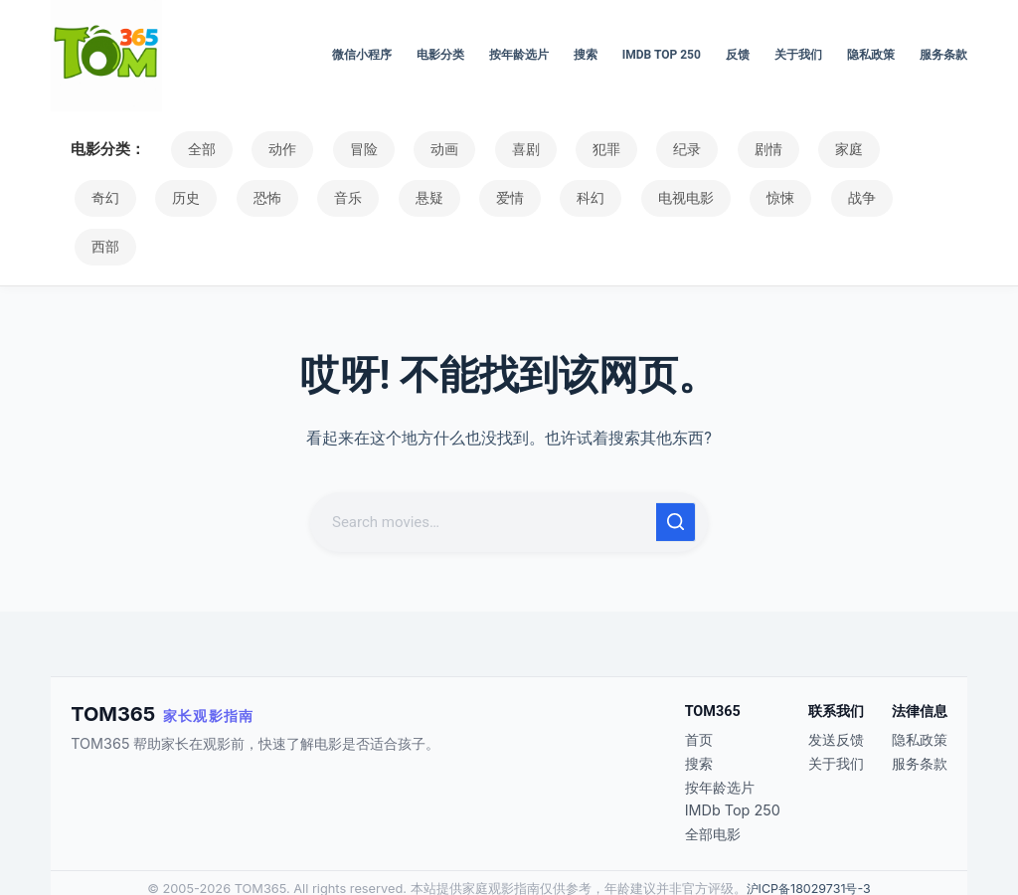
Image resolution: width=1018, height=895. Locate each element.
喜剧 (492, 149)
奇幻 (860, 149)
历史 (101, 198)
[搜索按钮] (676, 473)
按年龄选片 (519, 55)
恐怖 (175, 198)
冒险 (345, 149)
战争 (718, 198)
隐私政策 (871, 55)
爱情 (396, 198)
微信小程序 (362, 55)
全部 (198, 149)
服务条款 (943, 55)
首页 (699, 690)
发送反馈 (836, 690)
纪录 (639, 149)
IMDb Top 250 (661, 55)
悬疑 (322, 198)
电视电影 (557, 198)
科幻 (469, 198)
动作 (271, 149)
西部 (791, 198)
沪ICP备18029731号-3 (808, 839)
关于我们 (798, 55)
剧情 (713, 149)
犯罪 (566, 149)
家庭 (786, 149)
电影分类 (440, 55)
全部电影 (713, 785)
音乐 (248, 198)
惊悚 (644, 198)
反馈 (738, 55)
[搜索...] (485, 473)
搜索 (585, 55)
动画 (418, 149)
